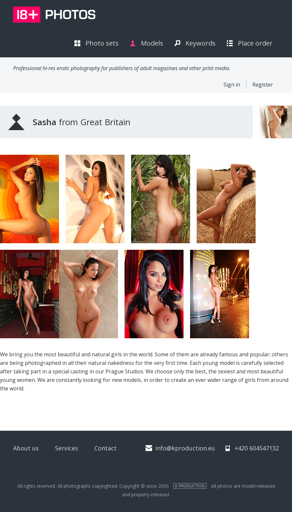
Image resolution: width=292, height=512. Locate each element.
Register (262, 84)
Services (66, 448)
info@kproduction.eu (185, 448)
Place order (255, 43)
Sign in (232, 84)
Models (152, 43)
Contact (105, 448)
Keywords (200, 43)
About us (26, 448)
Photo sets (102, 43)
